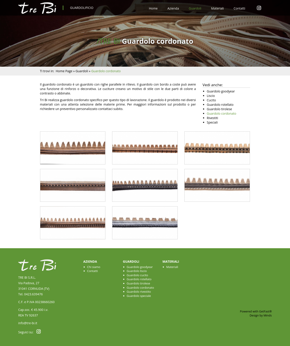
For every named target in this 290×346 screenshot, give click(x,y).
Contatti (239, 8)
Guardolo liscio (137, 271)
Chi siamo (93, 267)
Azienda (173, 8)
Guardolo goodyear (140, 267)
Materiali (217, 8)
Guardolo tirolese (138, 283)
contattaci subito (110, 109)
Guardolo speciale (139, 296)
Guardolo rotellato (139, 279)
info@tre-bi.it (27, 323)
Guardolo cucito (137, 275)
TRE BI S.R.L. (27, 277)
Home (153, 8)
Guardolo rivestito (139, 292)
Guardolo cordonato (140, 288)
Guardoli (195, 8)
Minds (268, 315)
